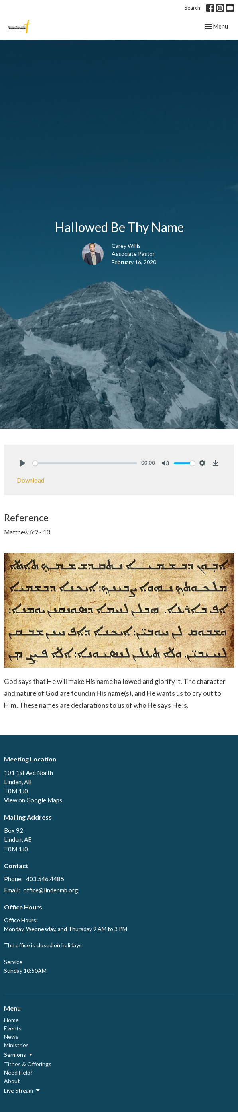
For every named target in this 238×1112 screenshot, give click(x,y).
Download (30, 480)
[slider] (85, 463)
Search (192, 7)
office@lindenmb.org (50, 890)
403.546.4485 (45, 878)
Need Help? (18, 1072)
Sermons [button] (19, 1055)
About (12, 1080)
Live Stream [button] (22, 1090)
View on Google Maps (33, 800)
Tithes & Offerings (27, 1064)
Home (11, 1020)
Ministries (16, 1045)
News (11, 1036)
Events (13, 1028)
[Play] (22, 463)
